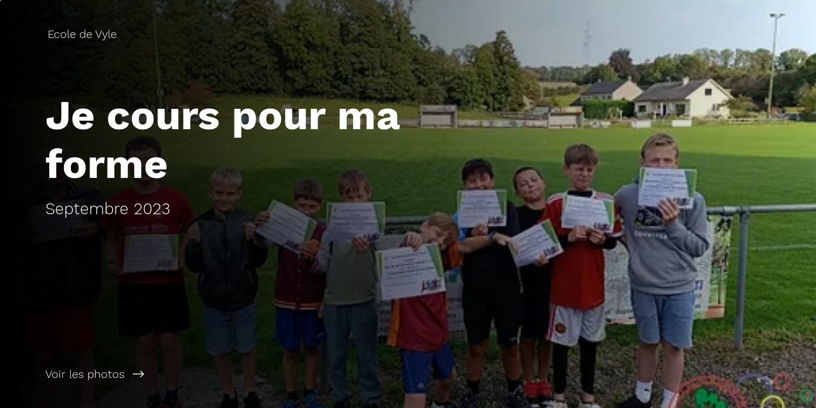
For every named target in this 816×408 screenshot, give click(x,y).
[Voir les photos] (204, 374)
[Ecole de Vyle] (83, 34)
